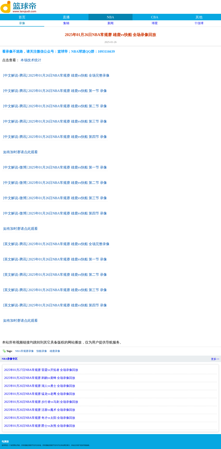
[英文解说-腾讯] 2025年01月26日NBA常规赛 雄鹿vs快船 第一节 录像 (55, 259)
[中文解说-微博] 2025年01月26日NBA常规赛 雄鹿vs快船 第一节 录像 (55, 167)
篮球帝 (24, 6)
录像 (22, 23)
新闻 (110, 23)
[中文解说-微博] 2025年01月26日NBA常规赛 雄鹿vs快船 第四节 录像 (55, 213)
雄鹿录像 (55, 351)
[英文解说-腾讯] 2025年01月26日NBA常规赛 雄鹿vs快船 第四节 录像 (55, 305)
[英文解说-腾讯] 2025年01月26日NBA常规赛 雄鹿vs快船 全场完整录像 (56, 244)
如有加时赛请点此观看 (20, 152)
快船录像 (41, 351)
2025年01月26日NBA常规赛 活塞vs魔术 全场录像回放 (39, 409)
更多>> (215, 359)
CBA (154, 17)
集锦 (66, 23)
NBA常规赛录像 (24, 351)
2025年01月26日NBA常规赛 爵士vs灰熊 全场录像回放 (39, 425)
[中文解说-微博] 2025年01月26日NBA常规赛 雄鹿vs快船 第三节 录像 (55, 198)
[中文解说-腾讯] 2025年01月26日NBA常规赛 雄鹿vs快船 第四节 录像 (55, 137)
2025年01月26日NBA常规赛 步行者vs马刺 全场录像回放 (41, 401)
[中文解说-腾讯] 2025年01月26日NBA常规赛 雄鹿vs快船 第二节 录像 (55, 106)
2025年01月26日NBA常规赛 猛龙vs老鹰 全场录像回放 (39, 393)
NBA (110, 17)
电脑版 (5, 441)
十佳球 (199, 23)
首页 (22, 17)
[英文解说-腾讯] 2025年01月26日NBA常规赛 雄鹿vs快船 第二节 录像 (55, 274)
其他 (199, 17)
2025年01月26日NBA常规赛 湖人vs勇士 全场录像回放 (39, 386)
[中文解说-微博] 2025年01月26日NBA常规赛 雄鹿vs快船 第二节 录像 (55, 182)
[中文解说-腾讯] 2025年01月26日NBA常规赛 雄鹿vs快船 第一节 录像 (55, 91)
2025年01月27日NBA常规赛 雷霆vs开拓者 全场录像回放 (41, 370)
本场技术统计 (31, 60)
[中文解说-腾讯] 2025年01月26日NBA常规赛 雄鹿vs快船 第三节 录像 (55, 121)
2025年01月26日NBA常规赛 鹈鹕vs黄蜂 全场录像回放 (39, 378)
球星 (155, 23)
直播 (66, 17)
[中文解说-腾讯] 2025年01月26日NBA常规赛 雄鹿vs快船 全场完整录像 (56, 75)
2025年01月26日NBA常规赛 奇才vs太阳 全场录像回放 (39, 417)
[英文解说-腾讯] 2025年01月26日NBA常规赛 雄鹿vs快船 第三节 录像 (55, 290)
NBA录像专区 (9, 358)
